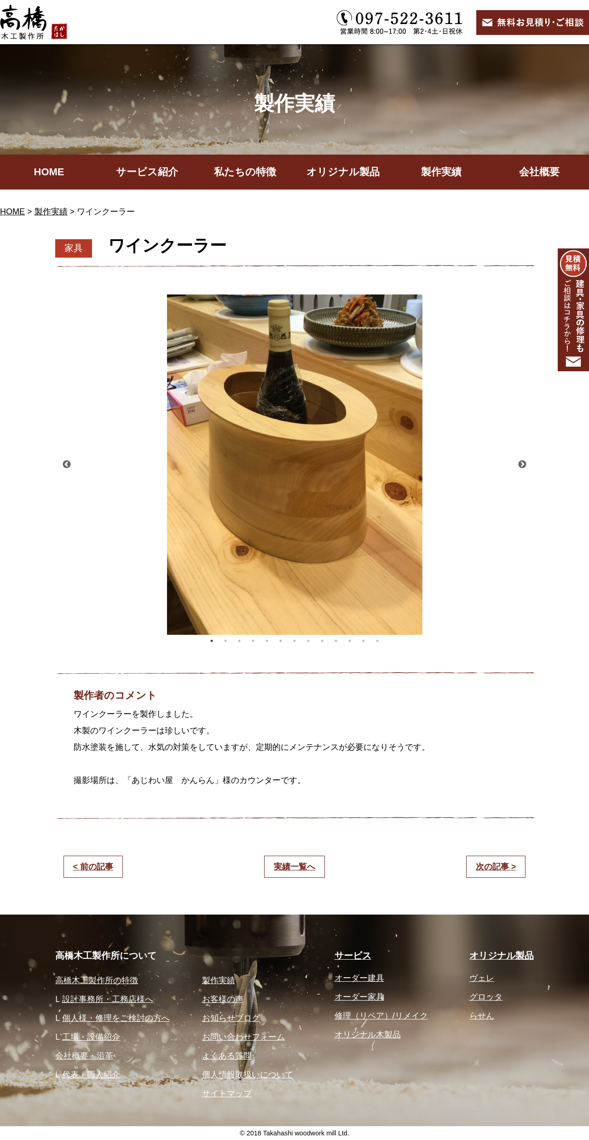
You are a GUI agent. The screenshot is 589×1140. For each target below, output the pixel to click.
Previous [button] (66, 464)
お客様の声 (222, 999)
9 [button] (322, 640)
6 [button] (280, 640)
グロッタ (485, 997)
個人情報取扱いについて (247, 1074)
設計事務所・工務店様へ (107, 999)
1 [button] (211, 640)
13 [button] (377, 640)
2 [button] (225, 640)
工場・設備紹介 (91, 1037)
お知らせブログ (231, 1018)
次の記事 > (496, 866)
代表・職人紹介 (91, 1074)
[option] (294, 464)
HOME (49, 172)
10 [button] (336, 640)
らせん (481, 1015)
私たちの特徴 (245, 172)
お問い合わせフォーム (243, 1037)
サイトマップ (227, 1093)
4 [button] (253, 640)
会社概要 (539, 172)
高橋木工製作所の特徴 (96, 980)
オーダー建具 (359, 978)
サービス (353, 955)
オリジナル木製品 (368, 1034)
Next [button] (522, 464)
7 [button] (294, 640)
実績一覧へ (294, 866)
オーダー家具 (359, 997)
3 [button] (239, 640)
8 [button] (308, 640)
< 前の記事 (93, 866)
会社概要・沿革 (84, 1055)
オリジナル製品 (343, 172)
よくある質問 (227, 1055)
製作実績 (441, 172)
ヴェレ (481, 978)
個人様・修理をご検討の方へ (116, 1018)
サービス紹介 (147, 172)
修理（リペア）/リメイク (381, 1015)
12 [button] (363, 640)
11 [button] (349, 640)
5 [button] (266, 640)
